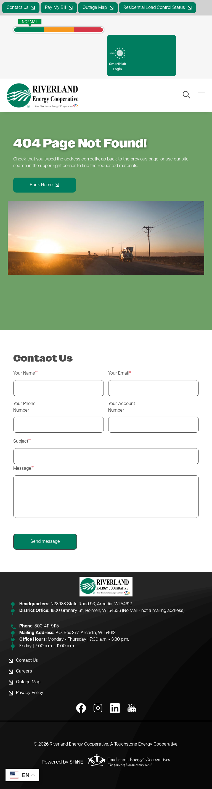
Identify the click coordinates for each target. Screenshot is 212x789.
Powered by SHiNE (62, 762)
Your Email (118, 373)
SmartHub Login (117, 59)
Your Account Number (121, 407)
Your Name (24, 373)
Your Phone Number (24, 407)
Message (22, 468)
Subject (20, 441)
